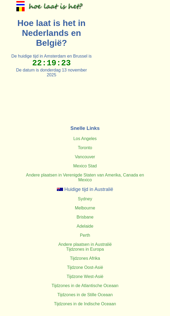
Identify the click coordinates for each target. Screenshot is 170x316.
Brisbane (84, 217)
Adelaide (85, 226)
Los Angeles (85, 138)
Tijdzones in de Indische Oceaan (85, 304)
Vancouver (85, 157)
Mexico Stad (85, 166)
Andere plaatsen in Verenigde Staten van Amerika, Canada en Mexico (85, 177)
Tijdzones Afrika (85, 258)
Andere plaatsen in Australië (85, 244)
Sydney (85, 199)
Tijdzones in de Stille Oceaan (85, 294)
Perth (85, 235)
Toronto (85, 147)
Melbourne (85, 208)
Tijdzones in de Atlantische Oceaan (84, 285)
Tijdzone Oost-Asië (85, 267)
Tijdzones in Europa (85, 249)
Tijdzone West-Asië (85, 276)
